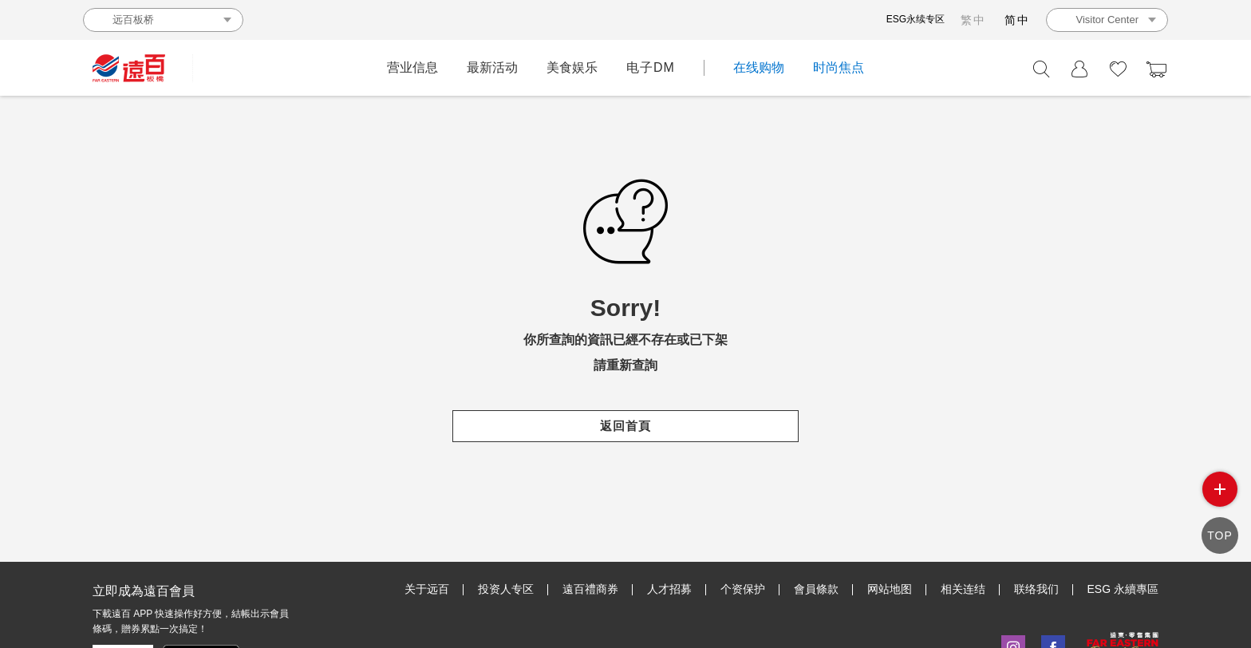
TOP (1220, 535)
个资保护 (742, 589)
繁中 (973, 20)
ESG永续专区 (915, 19)
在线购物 (758, 67)
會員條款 (816, 589)
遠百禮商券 (590, 589)
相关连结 (963, 589)
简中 (1017, 20)
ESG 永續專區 (1122, 589)
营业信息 (412, 67)
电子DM (650, 67)
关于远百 (427, 589)
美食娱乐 (572, 67)
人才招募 (669, 589)
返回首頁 (625, 426)
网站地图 (889, 589)
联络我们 (1036, 589)
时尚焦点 (838, 67)
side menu (1219, 489)
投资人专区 (506, 589)
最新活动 (492, 67)
